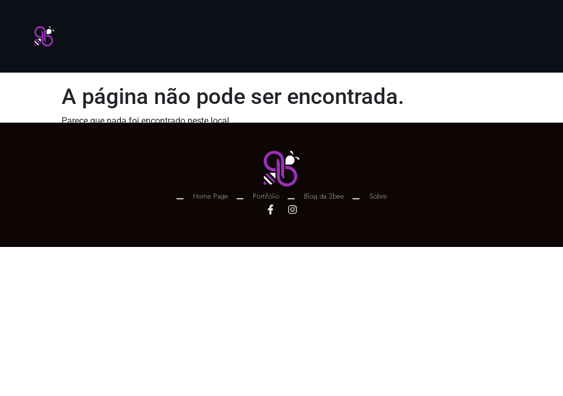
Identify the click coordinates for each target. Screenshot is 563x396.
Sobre (160, 48)
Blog (249, 23)
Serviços (390, 23)
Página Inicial (177, 23)
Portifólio (312, 23)
